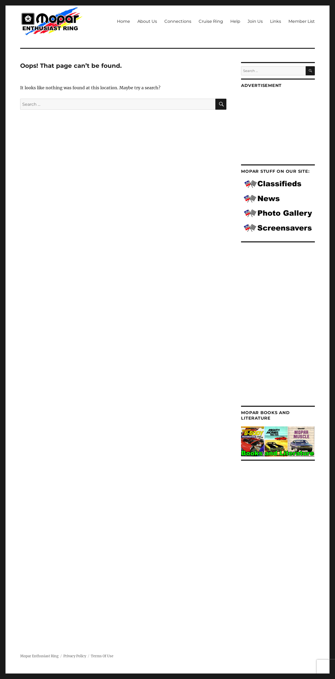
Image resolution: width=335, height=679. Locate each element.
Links (275, 21)
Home (123, 21)
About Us (147, 21)
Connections (177, 21)
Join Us (255, 21)
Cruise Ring (211, 21)
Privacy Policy (74, 656)
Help (235, 21)
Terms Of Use (102, 656)
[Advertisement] (281, 127)
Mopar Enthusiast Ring (39, 656)
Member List (301, 21)
